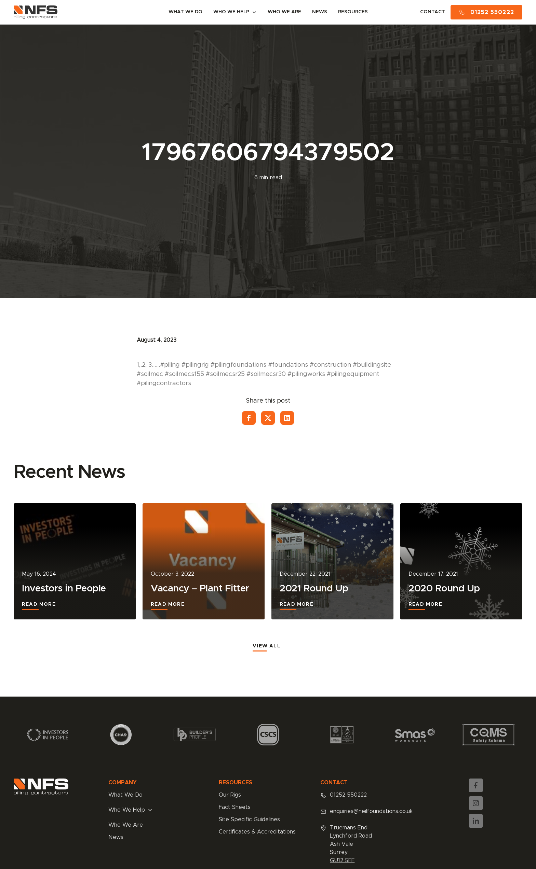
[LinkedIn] (287, 418)
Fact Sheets (235, 807)
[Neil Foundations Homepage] (35, 12)
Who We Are (125, 825)
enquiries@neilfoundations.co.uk (371, 811)
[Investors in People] (75, 561)
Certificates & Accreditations (257, 832)
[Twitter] (268, 418)
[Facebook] (249, 418)
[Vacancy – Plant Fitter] (204, 561)
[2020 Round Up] (461, 561)
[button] (235, 12)
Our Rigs (230, 795)
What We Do (125, 795)
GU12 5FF (342, 860)
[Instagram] (476, 803)
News (115, 837)
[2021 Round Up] (332, 561)
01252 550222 (348, 795)
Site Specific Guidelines (249, 819)
